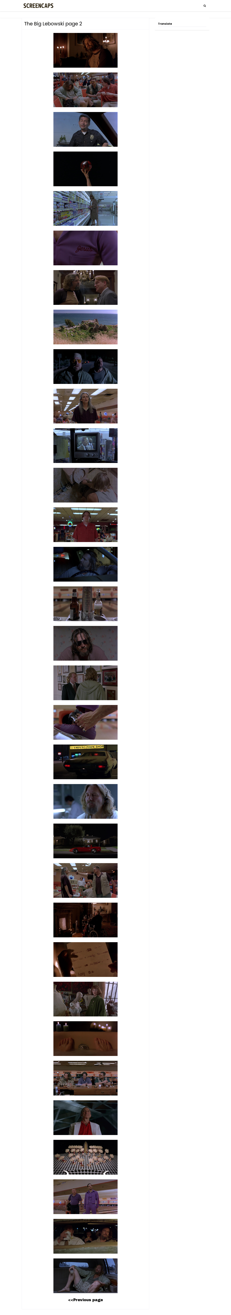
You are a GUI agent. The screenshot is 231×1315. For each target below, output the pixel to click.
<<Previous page (85, 1300)
